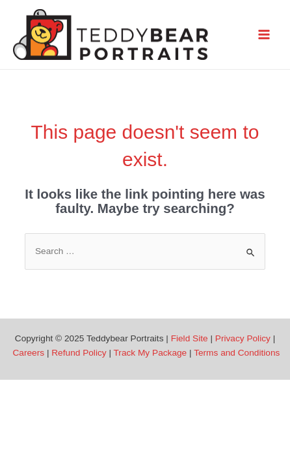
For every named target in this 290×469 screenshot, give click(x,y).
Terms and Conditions (237, 353)
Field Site (189, 338)
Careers (28, 353)
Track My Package (150, 353)
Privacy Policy (242, 338)
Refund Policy (78, 353)
